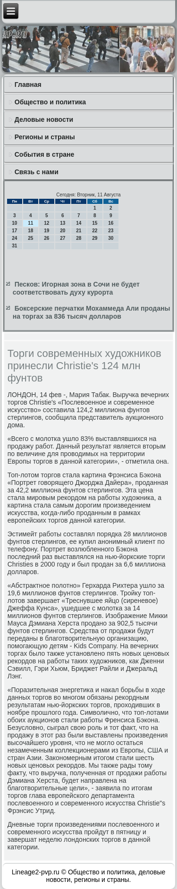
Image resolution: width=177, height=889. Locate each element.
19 (46, 230)
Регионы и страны (45, 137)
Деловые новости (44, 119)
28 (78, 238)
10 (14, 223)
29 (94, 238)
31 (14, 245)
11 (30, 223)
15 (94, 223)
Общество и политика (50, 102)
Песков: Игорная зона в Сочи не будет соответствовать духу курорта (76, 288)
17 (14, 230)
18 (30, 230)
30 (110, 238)
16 (110, 223)
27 (62, 238)
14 (78, 223)
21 (78, 230)
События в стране (45, 154)
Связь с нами (37, 172)
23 (110, 230)
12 (46, 223)
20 (62, 230)
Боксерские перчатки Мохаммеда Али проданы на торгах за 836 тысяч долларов (91, 313)
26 (46, 238)
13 (62, 223)
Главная (28, 84)
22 (94, 230)
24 (14, 238)
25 (30, 238)
